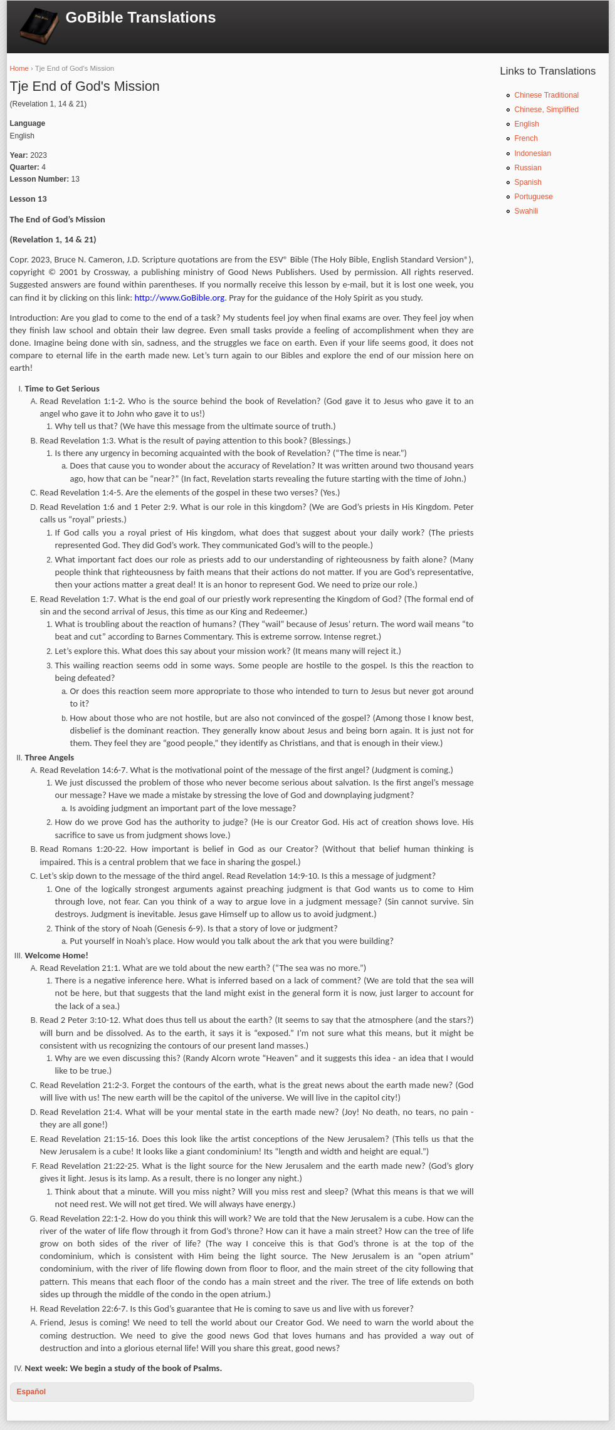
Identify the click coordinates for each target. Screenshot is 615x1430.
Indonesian (533, 153)
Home (19, 68)
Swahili (527, 211)
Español (31, 1391)
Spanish (528, 182)
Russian (528, 167)
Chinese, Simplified (547, 109)
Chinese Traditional (547, 95)
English (527, 124)
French (526, 138)
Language (28, 123)
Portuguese (534, 196)
